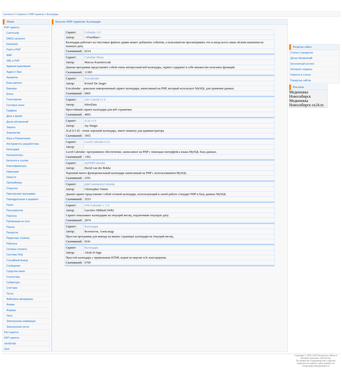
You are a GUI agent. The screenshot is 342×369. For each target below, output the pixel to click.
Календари (52, 14)
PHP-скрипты (36, 14)
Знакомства (13, 132)
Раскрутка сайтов (300, 80)
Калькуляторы (14, 154)
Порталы (11, 215)
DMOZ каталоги (15, 38)
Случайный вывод (17, 260)
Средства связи (15, 271)
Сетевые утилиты (16, 249)
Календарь (91, 226)
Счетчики (11, 287)
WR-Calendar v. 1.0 (97, 205)
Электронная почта (17, 326)
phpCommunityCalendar (100, 184)
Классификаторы (16, 165)
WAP (9, 55)
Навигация (12, 171)
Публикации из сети (18, 221)
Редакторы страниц (17, 237)
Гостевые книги (15, 105)
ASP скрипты (11, 337)
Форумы (11, 310)
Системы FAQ (14, 254)
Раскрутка (12, 232)
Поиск (10, 204)
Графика (11, 110)
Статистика (13, 276)
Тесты (10, 293)
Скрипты (21, 14)
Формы (10, 304)
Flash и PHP (13, 49)
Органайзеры (14, 182)
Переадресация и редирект (22, 199)
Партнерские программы (20, 193)
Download (12, 44)
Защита (10, 127)
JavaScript (10, 343)
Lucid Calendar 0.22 (97, 142)
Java (7, 348)
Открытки (12, 188)
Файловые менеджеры (19, 298)
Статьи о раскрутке (301, 52)
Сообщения (13, 265)
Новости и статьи (300, 74)
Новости (11, 177)
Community (12, 32)
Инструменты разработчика (22, 143)
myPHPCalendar (95, 163)
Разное (10, 226)
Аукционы (12, 77)
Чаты (9, 315)
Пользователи (14, 210)
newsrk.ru (9, 14)
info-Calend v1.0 (95, 99)
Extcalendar (92, 78)
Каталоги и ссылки (17, 160)
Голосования (13, 99)
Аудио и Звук (14, 71)
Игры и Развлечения (18, 138)
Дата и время (14, 116)
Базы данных (14, 82)
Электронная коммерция (20, 321)
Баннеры (11, 88)
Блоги (9, 93)
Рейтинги (11, 243)
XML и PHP (12, 60)
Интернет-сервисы (301, 69)
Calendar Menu (94, 57)
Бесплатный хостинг (302, 63)
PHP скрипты (11, 27)
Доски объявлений (17, 121)
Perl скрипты (11, 332)
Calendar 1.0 (92, 32)
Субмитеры (13, 282)
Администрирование (18, 66)
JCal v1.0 (90, 120)
